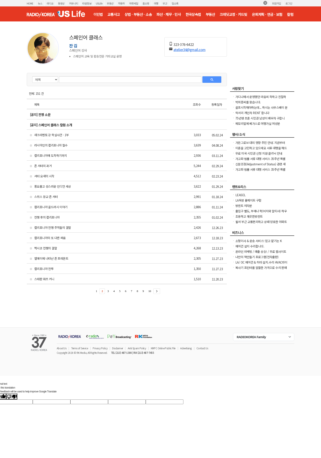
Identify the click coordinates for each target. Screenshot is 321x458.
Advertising (186, 348)
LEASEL (240, 195)
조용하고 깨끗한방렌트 (249, 216)
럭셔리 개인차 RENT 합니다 (252, 113)
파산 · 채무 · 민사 (168, 14)
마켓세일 (133, 3)
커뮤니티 (73, 3)
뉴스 (40, 3)
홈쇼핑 (146, 3)
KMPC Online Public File (163, 348)
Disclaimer (117, 348)
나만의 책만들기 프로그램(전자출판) (257, 257)
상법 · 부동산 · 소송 (138, 14)
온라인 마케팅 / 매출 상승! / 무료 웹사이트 (260, 251)
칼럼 (290, 14)
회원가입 (276, 3)
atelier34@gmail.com (190, 49)
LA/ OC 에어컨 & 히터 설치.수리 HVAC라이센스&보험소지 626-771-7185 (261, 264)
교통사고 (113, 14)
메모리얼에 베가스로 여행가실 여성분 (257, 123)
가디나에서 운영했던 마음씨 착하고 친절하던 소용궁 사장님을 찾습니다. (260, 99)
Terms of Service (79, 348)
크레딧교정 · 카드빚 (233, 14)
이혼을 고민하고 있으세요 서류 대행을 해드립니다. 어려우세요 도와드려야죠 (261, 150)
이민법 (98, 14)
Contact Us (202, 348)
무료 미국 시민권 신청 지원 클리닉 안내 (258, 153)
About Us (61, 348)
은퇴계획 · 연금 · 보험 (267, 14)
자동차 (121, 3)
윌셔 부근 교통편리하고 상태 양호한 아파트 (261, 222)
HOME (30, 3)
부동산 (110, 3)
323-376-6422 (184, 44)
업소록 (175, 3)
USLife (99, 3)
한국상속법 (193, 14)
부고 (165, 3)
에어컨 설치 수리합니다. (249, 246)
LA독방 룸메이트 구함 (248, 200)
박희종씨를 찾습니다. (248, 102)
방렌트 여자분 (243, 205)
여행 (156, 3)
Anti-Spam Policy (137, 348)
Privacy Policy (100, 348)
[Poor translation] (11, 396)
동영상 (61, 3)
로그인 (288, 3)
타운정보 (86, 3)
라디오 (50, 3)
